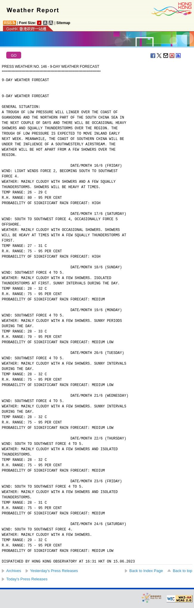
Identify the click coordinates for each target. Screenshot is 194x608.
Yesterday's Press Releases (54, 570)
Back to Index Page (146, 570)
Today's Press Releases (26, 579)
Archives (13, 570)
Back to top (182, 570)
